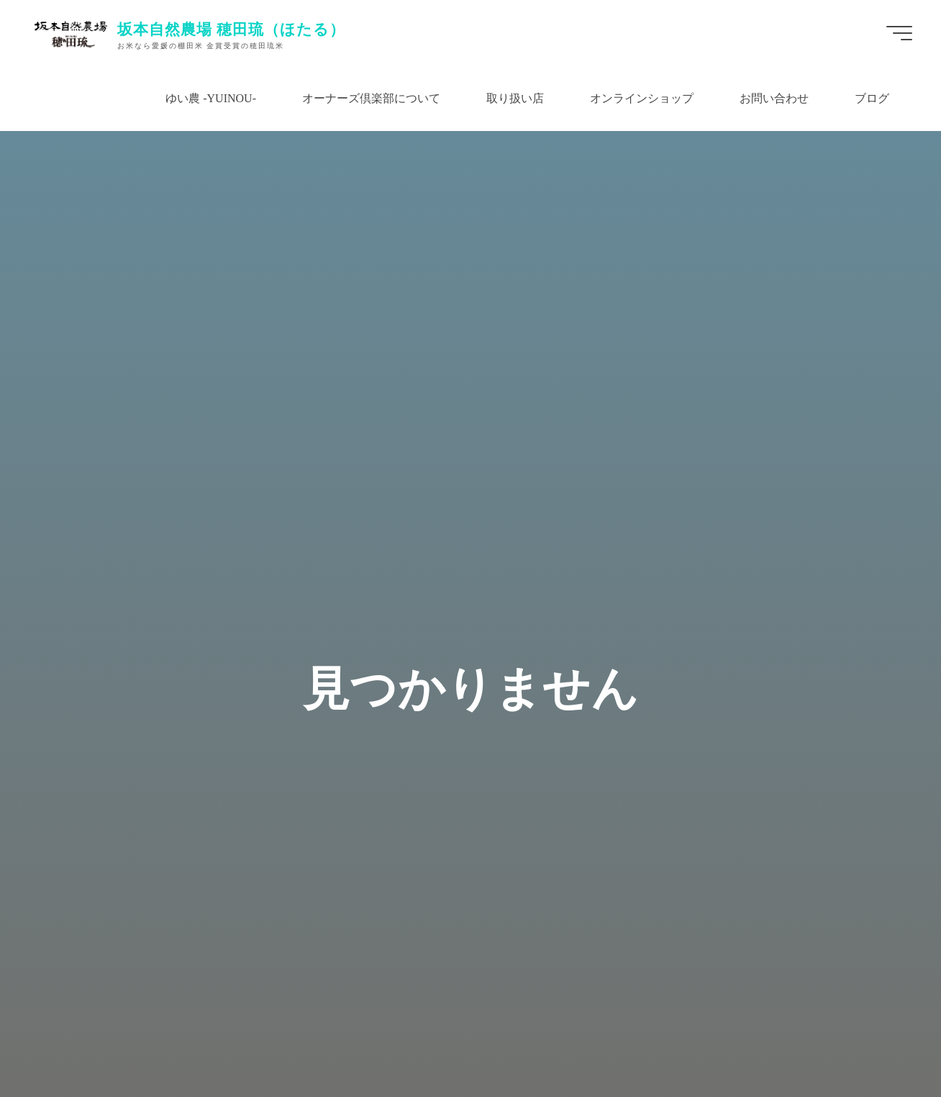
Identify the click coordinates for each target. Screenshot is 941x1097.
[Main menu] (899, 33)
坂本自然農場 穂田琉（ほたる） (231, 29)
